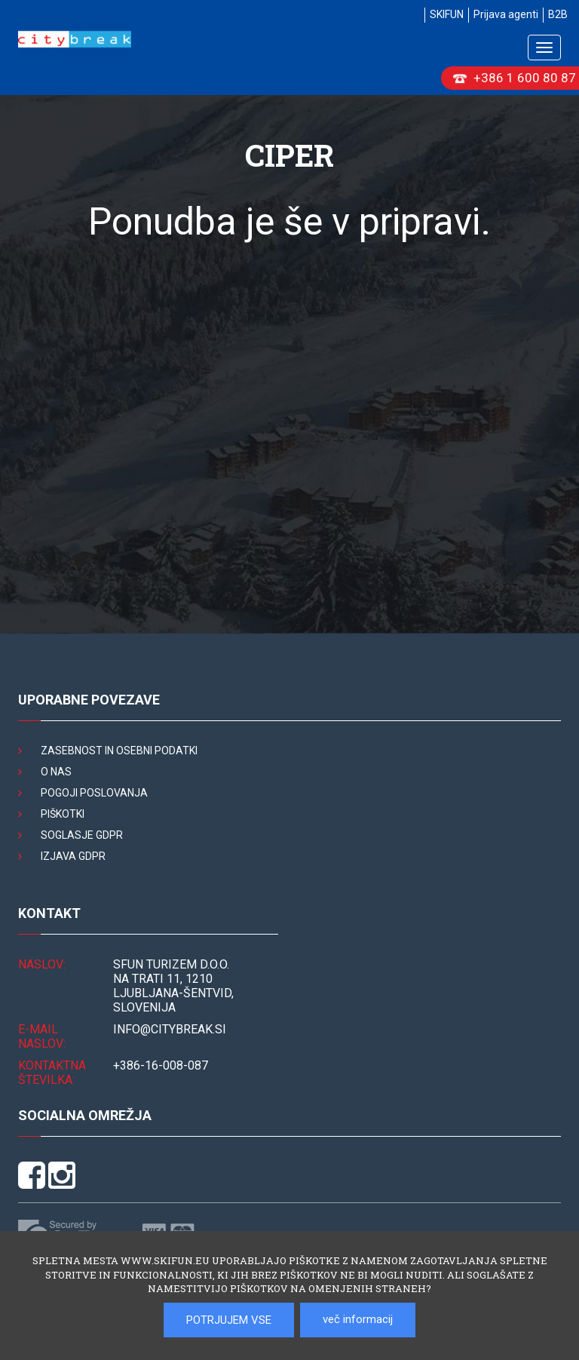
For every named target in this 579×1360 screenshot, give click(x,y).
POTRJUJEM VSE (228, 1320)
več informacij (358, 1319)
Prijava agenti (505, 14)
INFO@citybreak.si (169, 1029)
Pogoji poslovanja (94, 793)
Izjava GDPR (73, 856)
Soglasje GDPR (82, 835)
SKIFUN (447, 14)
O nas (56, 772)
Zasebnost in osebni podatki (119, 750)
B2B (558, 14)
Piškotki (62, 814)
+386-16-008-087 (160, 1065)
